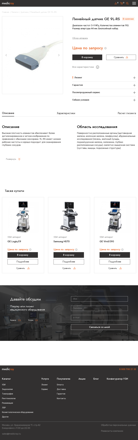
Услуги (30, 320)
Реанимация (7, 403)
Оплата (60, 385)
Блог (96, 379)
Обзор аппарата (80, 38)
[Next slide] (59, 55)
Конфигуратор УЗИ (117, 379)
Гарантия (61, 394)
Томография (7, 394)
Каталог (15, 12)
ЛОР (4, 408)
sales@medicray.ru (11, 434)
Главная (5, 12)
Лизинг (44, 385)
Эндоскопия (7, 389)
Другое (5, 417)
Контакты (61, 398)
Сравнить (121, 57)
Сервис (44, 389)
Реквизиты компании (112, 431)
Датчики (24, 12)
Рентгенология (8, 398)
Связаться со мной (99, 327)
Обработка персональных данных (118, 425)
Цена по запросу (88, 48)
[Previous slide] (6, 55)
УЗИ (3, 385)
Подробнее (23, 262)
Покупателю (63, 379)
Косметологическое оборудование (17, 412)
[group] (32, 55)
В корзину (87, 57)
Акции (81, 379)
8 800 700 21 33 (127, 369)
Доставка (61, 389)
